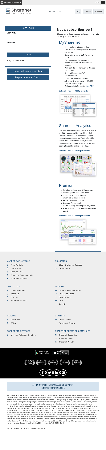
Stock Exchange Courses (68, 265)
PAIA (59, 301)
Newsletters (62, 268)
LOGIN (97, 2)
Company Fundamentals (20, 275)
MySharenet (69, 42)
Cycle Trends (63, 320)
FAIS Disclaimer (64, 294)
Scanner (98, 12)
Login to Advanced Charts (27, 77)
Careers (12, 297)
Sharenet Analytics (75, 125)
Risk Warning (63, 297)
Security (61, 304)
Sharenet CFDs (64, 338)
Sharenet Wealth (64, 342)
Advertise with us (16, 301)
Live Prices (14, 268)
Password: (11, 42)
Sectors (88, 12)
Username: (11, 33)
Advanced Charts (65, 323)
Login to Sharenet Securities (28, 71)
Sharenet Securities (66, 335)
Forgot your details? (15, 60)
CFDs (11, 323)
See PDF (89, 86)
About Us (13, 294)
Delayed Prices (16, 272)
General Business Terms (68, 290)
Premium (67, 185)
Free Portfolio (15, 265)
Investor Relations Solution (21, 335)
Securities (13, 320)
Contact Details (16, 290)
